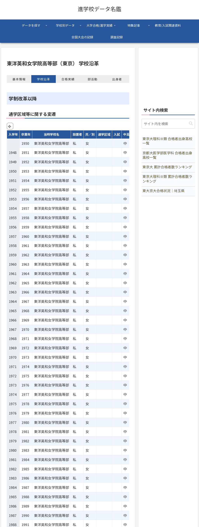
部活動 (93, 79)
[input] (168, 123)
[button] (190, 123)
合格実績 (68, 79)
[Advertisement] (168, 75)
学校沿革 (43, 79)
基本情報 (19, 79)
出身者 (117, 79)
